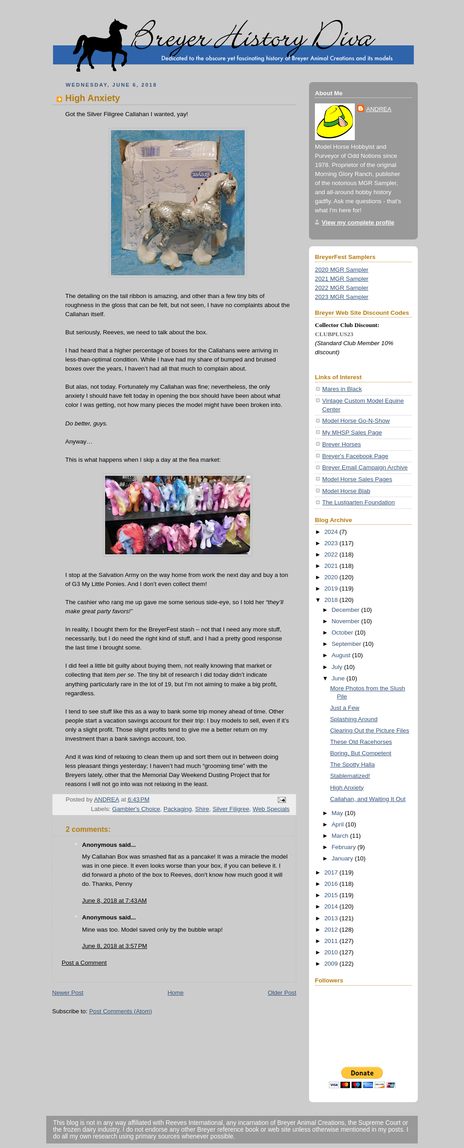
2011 (331, 941)
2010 (331, 952)
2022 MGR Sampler (341, 287)
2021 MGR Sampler (341, 278)
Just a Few (344, 707)
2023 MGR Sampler (341, 296)
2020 (331, 577)
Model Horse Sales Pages (357, 479)
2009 (331, 963)
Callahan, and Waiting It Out (368, 799)
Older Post (282, 992)
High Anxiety (346, 787)
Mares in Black (342, 389)
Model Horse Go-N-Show (356, 420)
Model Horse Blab (346, 491)
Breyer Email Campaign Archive (365, 467)
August (342, 655)
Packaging (178, 809)
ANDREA (379, 109)
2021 (331, 565)
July (338, 667)
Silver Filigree (231, 809)
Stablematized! (350, 775)
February (345, 847)
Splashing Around (353, 719)
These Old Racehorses (361, 741)
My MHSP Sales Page (352, 432)
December (346, 609)
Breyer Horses (341, 444)
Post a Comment (84, 962)
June (339, 678)
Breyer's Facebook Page (355, 456)
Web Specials (271, 809)
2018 (331, 599)
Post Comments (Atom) (120, 1011)
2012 (331, 929)
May (338, 813)
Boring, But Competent (360, 753)
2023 (331, 543)
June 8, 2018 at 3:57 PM (114, 946)
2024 (331, 531)
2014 (331, 906)
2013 (331, 918)
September (347, 643)
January (343, 858)
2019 (331, 588)
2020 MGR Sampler (341, 269)
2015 (331, 895)
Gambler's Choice (136, 809)
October (343, 632)
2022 (331, 554)
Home (176, 992)
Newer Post (67, 992)
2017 (331, 872)
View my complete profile (358, 222)
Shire (202, 809)
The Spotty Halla (352, 764)
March (341, 835)
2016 (331, 883)
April (338, 824)
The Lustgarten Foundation (358, 502)
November (346, 621)
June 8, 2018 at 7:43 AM (114, 900)
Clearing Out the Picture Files (369, 730)
